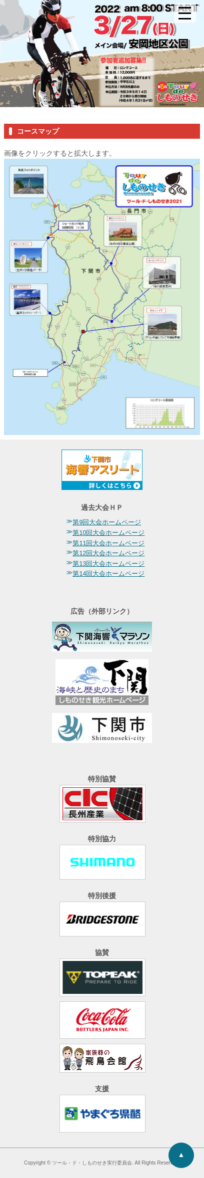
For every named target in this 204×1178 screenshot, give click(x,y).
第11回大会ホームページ (108, 543)
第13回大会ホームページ (108, 563)
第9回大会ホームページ (106, 522)
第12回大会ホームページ (108, 553)
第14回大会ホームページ (108, 573)
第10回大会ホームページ (108, 532)
